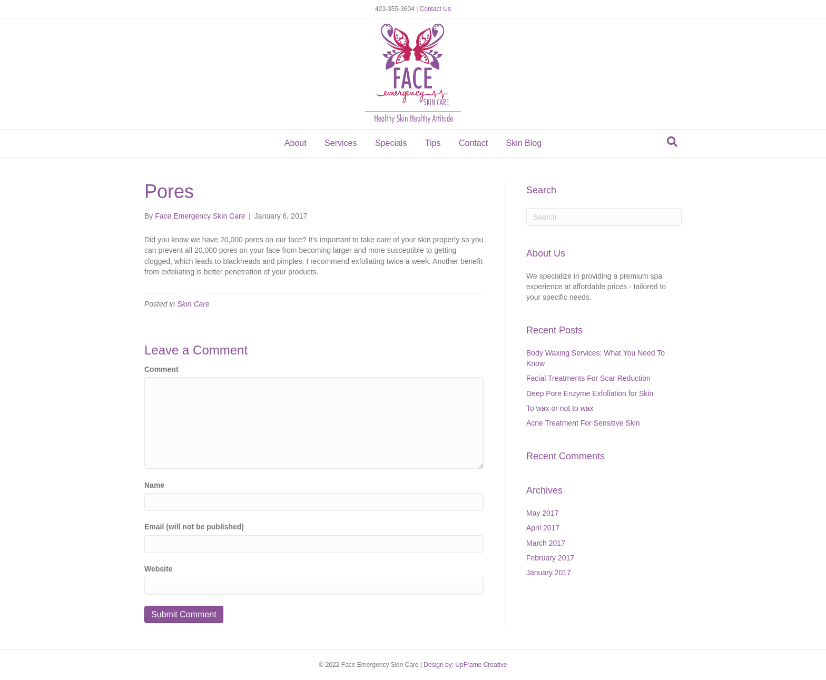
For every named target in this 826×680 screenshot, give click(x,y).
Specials (391, 143)
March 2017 (545, 543)
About (295, 143)
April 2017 (542, 528)
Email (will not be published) (194, 527)
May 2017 (542, 513)
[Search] (672, 141)
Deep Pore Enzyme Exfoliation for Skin (589, 393)
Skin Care (193, 304)
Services (340, 143)
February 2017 (550, 558)
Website (158, 569)
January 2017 (548, 572)
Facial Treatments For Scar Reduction (588, 378)
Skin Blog (524, 143)
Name (154, 485)
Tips (433, 143)
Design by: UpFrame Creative (465, 664)
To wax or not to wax (560, 408)
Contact (473, 143)
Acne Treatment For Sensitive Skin (583, 423)
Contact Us (435, 9)
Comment (161, 369)
